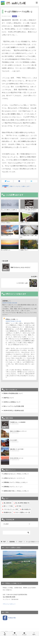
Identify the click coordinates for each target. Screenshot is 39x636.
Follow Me (9, 618)
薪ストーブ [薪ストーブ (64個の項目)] (8, 506)
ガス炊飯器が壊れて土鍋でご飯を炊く (29, 236)
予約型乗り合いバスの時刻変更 (23, 423)
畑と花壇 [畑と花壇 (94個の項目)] (7, 503)
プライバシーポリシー (9, 604)
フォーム (14, 633)
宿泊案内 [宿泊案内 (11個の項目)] (7, 512)
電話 (4, 633)
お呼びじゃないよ (25, 222)
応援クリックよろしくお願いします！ (20, 186)
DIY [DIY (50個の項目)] (19, 506)
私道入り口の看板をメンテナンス (23, 432)
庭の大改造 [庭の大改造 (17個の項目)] (26, 509)
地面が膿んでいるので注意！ (23, 450)
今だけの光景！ (23, 441)
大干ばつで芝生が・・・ (7, 222)
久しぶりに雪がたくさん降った (9, 209)
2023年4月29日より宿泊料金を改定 (13, 410)
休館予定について (8, 397)
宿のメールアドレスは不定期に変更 (13, 406)
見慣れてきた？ (24, 250)
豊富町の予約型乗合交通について (13, 393)
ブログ (14, 16)
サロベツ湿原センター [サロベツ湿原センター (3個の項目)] (22, 512)
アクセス (24, 633)
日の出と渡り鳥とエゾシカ (23, 459)
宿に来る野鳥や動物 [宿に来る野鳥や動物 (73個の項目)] (22, 503)
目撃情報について (8, 482)
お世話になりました (9, 474)
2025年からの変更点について (11, 402)
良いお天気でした (5, 250)
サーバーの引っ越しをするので (28, 209)
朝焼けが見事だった (6, 235)
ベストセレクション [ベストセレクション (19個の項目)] (11, 509)
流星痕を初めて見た (9, 491)
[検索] (16, 532)
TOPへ (34, 633)
